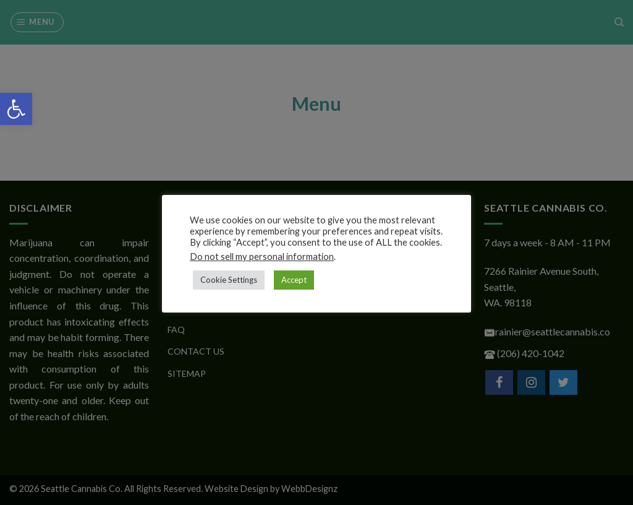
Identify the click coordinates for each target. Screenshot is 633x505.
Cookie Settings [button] (228, 280)
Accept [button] (294, 280)
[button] (16, 109)
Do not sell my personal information (262, 256)
